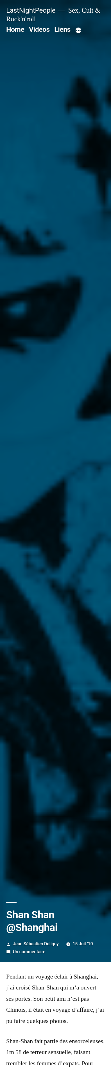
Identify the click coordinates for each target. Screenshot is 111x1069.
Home (15, 29)
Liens (62, 29)
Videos (39, 29)
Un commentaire (29, 951)
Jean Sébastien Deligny (36, 943)
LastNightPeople (30, 10)
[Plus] (78, 30)
